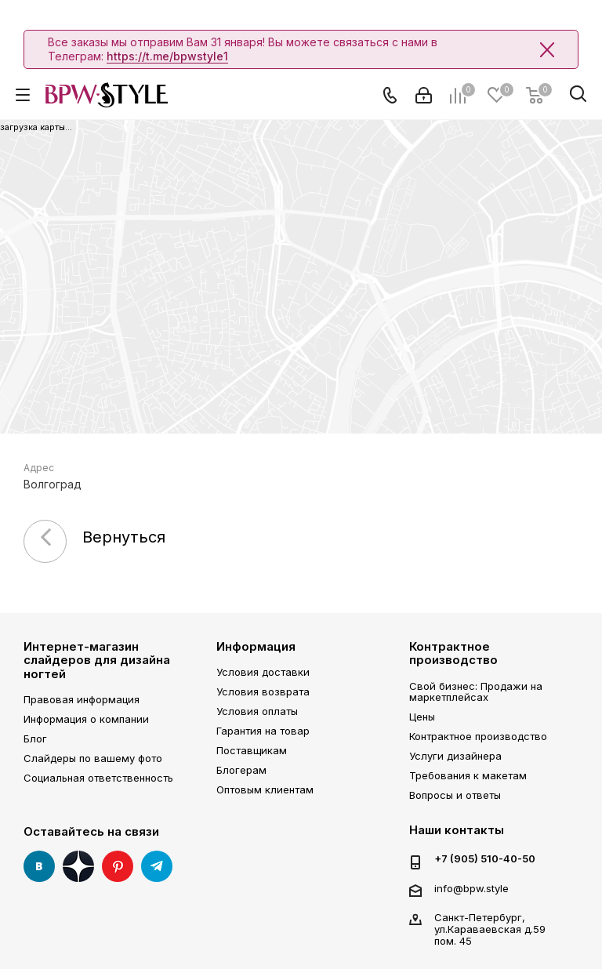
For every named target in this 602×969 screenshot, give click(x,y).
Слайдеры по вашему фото (93, 758)
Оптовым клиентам (265, 789)
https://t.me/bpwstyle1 (167, 56)
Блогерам (241, 770)
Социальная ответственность (98, 777)
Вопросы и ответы (455, 795)
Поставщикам (251, 750)
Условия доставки (263, 672)
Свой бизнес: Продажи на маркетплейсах (475, 692)
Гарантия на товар (263, 730)
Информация (256, 646)
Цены (422, 716)
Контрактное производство (453, 653)
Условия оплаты (257, 711)
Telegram (156, 866)
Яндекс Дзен (78, 866)
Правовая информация (82, 699)
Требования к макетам (468, 775)
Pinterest (117, 866)
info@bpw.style (471, 888)
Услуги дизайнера (455, 755)
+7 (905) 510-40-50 (484, 859)
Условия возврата (263, 691)
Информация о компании (86, 719)
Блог (35, 738)
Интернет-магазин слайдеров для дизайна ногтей (97, 660)
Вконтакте (39, 866)
